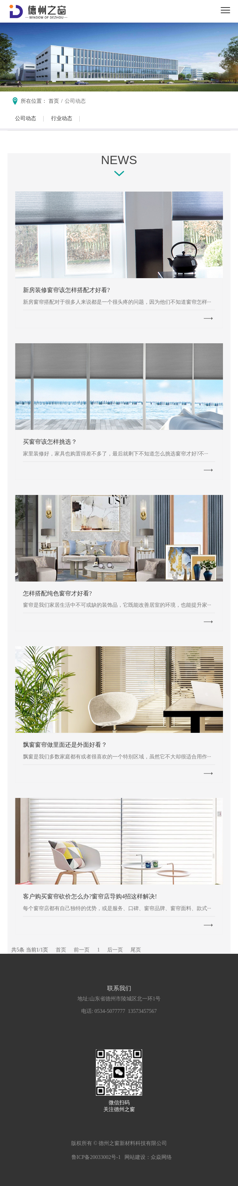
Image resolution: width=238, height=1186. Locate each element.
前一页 (81, 950)
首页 (61, 950)
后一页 (115, 950)
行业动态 (61, 118)
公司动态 (75, 101)
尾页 (135, 950)
